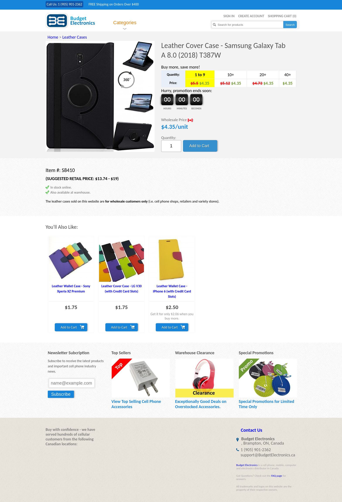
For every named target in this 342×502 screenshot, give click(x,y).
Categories (124, 22)
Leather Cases (74, 37)
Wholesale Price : (177, 120)
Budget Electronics (247, 465)
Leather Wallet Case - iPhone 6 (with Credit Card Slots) (172, 291)
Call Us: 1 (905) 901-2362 (64, 4)
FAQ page (276, 475)
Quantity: (168, 137)
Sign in (228, 16)
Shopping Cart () (282, 16)
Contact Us (251, 430)
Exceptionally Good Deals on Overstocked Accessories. (200, 404)
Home (53, 37)
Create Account (251, 16)
